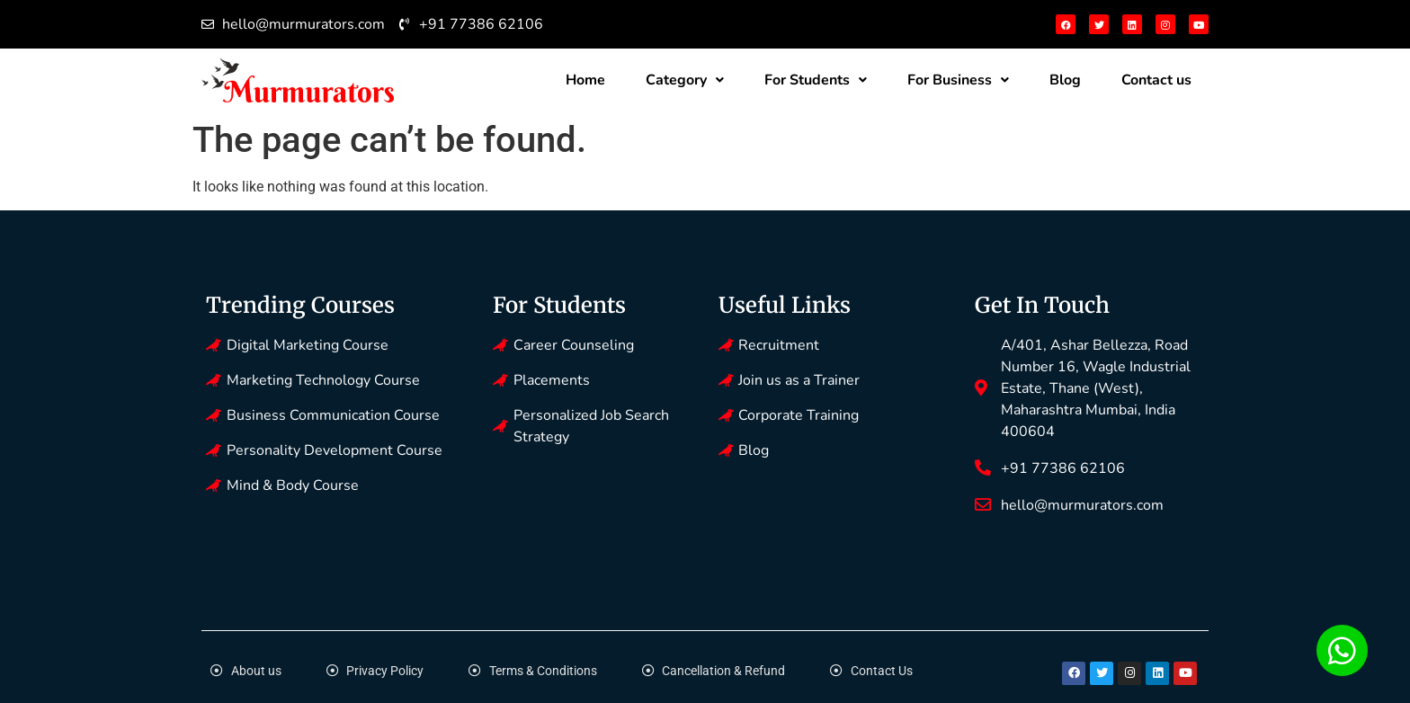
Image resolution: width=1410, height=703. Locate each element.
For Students (815, 80)
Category (685, 80)
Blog (1065, 80)
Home (585, 80)
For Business (958, 80)
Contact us (1156, 80)
